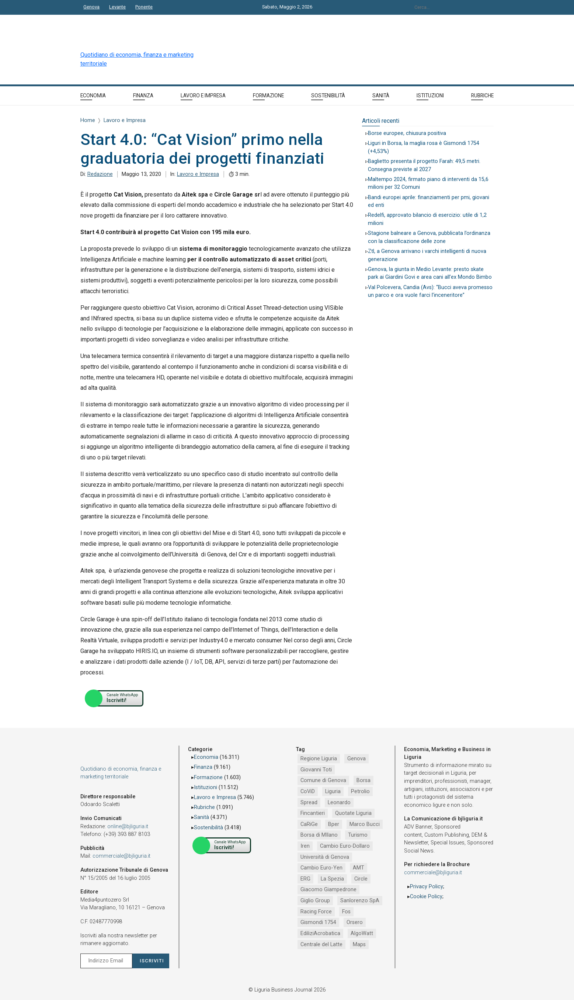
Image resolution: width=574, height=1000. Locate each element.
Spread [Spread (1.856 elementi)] (308, 802)
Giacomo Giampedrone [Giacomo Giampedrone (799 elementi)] (328, 889)
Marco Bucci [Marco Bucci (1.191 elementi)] (364, 824)
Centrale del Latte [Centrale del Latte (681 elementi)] (321, 944)
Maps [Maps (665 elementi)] (359, 944)
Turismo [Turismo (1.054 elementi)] (358, 835)
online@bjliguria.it (127, 826)
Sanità (201, 817)
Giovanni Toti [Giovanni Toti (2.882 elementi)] (316, 770)
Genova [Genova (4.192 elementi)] (356, 759)
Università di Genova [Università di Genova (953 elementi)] (324, 857)
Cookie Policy (426, 896)
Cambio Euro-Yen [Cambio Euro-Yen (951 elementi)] (321, 868)
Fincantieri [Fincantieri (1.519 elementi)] (312, 813)
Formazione (208, 777)
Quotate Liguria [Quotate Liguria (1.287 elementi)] (353, 813)
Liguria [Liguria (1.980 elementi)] (333, 791)
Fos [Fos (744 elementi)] (346, 912)
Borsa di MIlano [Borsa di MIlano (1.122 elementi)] (319, 835)
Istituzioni (205, 787)
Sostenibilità (208, 827)
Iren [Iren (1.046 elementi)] (305, 846)
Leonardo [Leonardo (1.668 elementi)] (339, 802)
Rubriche (204, 807)
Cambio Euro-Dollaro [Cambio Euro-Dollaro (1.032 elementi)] (345, 846)
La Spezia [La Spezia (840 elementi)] (332, 879)
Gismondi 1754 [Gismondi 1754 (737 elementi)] (318, 922)
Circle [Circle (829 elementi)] (361, 879)
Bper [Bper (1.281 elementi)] (333, 824)
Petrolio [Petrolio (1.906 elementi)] (360, 791)
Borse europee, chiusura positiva (407, 133)
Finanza (203, 767)
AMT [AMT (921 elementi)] (358, 868)
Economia (206, 757)
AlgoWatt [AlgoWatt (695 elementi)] (362, 933)
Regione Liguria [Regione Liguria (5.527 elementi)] (318, 759)
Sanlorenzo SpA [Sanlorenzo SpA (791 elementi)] (359, 900)
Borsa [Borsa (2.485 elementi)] (363, 780)
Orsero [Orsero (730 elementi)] (355, 922)
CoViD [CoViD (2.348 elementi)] (307, 791)
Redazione (100, 174)
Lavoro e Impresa (198, 174)
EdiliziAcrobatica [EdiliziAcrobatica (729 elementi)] (320, 933)
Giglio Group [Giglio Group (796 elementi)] (315, 900)
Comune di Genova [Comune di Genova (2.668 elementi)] (323, 780)
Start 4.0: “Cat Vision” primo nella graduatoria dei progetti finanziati (202, 149)
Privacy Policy (426, 886)
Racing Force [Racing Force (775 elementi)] (316, 912)
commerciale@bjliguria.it (121, 856)
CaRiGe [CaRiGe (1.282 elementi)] (309, 824)
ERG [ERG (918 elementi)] (305, 879)
